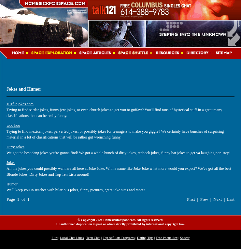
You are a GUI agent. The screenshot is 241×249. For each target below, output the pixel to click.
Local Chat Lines (72, 238)
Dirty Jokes (15, 147)
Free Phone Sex (166, 238)
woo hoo (13, 125)
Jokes (11, 162)
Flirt (54, 238)
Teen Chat (93, 238)
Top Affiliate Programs (119, 238)
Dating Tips (145, 238)
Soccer (185, 238)
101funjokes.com (20, 104)
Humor (12, 184)
